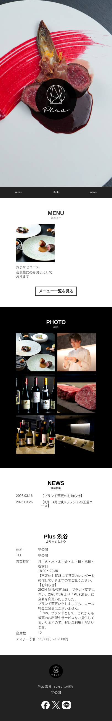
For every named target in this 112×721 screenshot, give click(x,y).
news (93, 192)
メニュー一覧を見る (56, 291)
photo (55, 192)
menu (18, 192)
